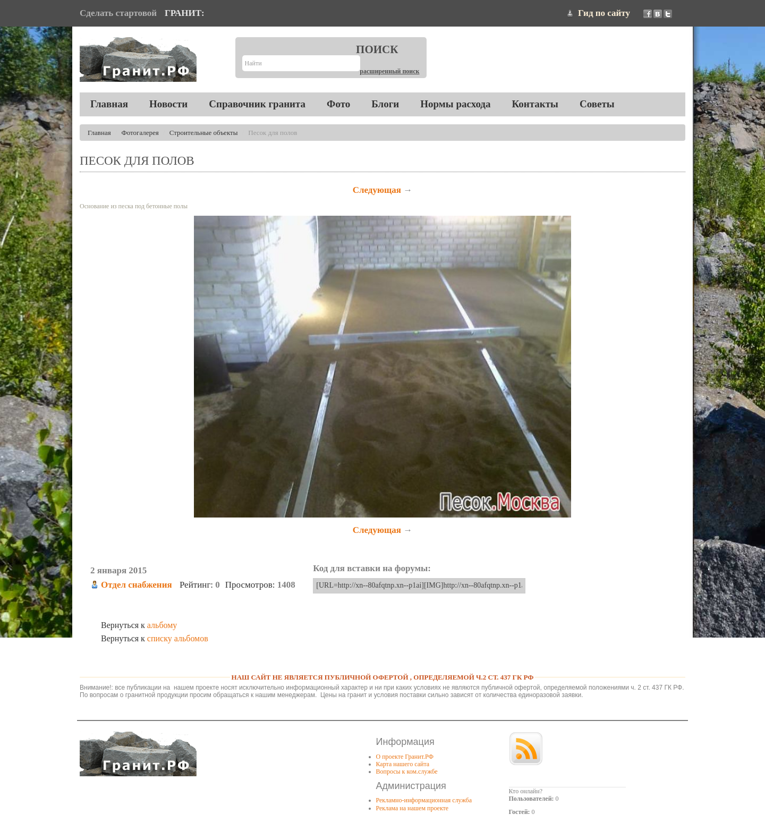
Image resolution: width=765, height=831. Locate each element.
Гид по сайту (604, 13)
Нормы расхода (455, 103)
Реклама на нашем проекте (412, 808)
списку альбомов (177, 638)
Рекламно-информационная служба (424, 800)
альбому (162, 625)
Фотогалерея (140, 133)
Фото (338, 103)
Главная (109, 103)
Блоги (385, 103)
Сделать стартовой (118, 13)
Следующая (377, 190)
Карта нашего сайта (403, 764)
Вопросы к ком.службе (407, 771)
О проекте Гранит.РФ (405, 756)
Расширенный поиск (389, 71)
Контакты (535, 103)
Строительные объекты (203, 133)
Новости (168, 103)
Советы (597, 103)
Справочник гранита (257, 103)
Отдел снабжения (136, 585)
